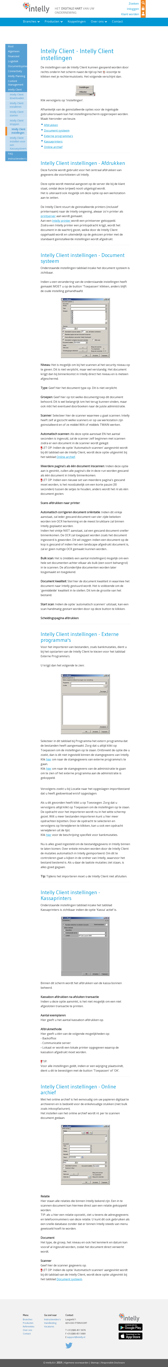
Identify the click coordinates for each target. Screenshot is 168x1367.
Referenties (28, 1326)
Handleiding (50, 1322)
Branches (27, 1319)
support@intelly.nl (76, 1337)
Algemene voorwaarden (76, 1362)
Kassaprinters (53, 141)
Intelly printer (61, 221)
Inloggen (133, 9)
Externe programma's (58, 136)
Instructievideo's (52, 1319)
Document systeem (56, 130)
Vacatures (49, 1326)
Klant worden (130, 14)
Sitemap (95, 1362)
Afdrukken (51, 125)
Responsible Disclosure (113, 1362)
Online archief (53, 147)
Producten (28, 1322)
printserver (48, 216)
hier (48, 759)
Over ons (27, 1330)
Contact (27, 1333)
